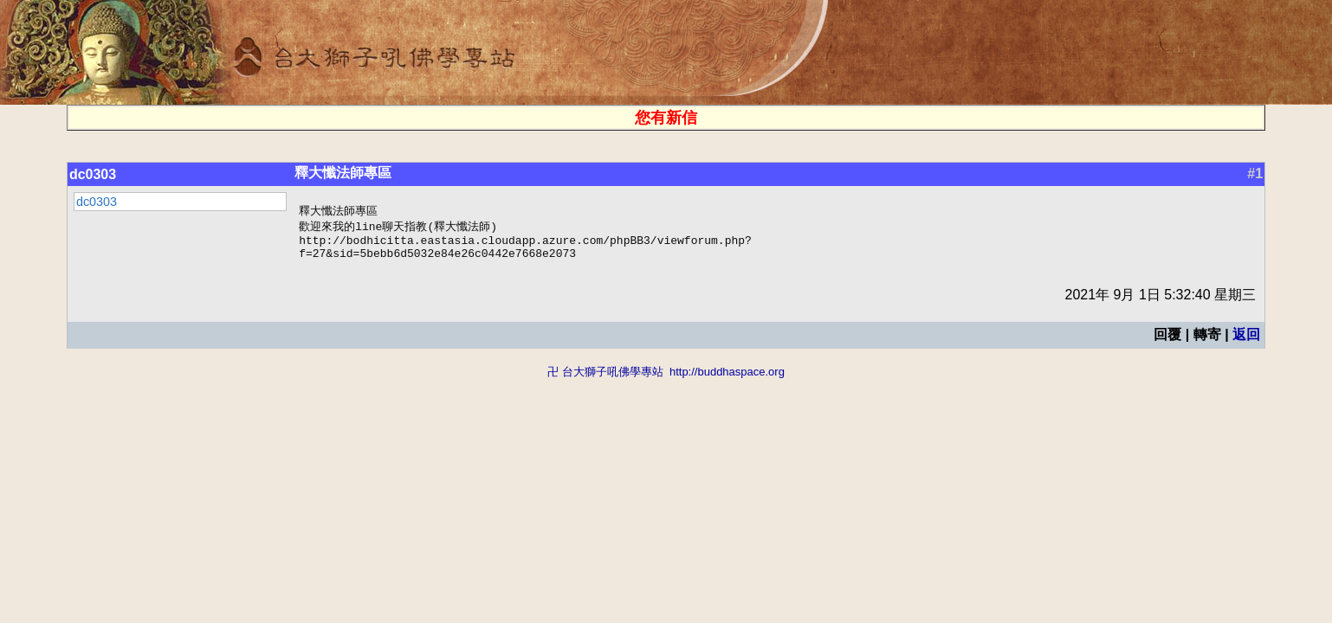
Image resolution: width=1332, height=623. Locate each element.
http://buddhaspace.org (727, 378)
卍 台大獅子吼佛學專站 (605, 378)
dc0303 (92, 174)
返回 (1246, 341)
